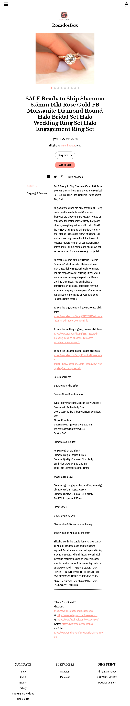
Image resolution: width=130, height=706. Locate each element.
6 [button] (68, 88)
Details (32, 186)
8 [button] (75, 88)
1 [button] (51, 88)
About (23, 677)
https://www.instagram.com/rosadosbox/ (77, 615)
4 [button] (61, 88)
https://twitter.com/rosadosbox (77, 624)
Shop (23, 671)
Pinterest (65, 677)
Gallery (23, 688)
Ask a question (75, 177)
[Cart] (126, 5)
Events (23, 682)
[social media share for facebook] (49, 177)
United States (68, 145)
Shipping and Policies (23, 693)
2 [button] (55, 88)
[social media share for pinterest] (62, 177)
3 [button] (58, 88)
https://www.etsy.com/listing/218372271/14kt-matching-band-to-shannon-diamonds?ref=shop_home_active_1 (76, 338)
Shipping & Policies (37, 193)
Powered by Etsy (107, 682)
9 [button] (78, 88)
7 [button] (72, 88)
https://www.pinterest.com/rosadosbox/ (73, 611)
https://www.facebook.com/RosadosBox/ (78, 619)
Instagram (65, 671)
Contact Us (23, 699)
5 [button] (65, 88)
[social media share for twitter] (56, 177)
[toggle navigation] (6, 4)
